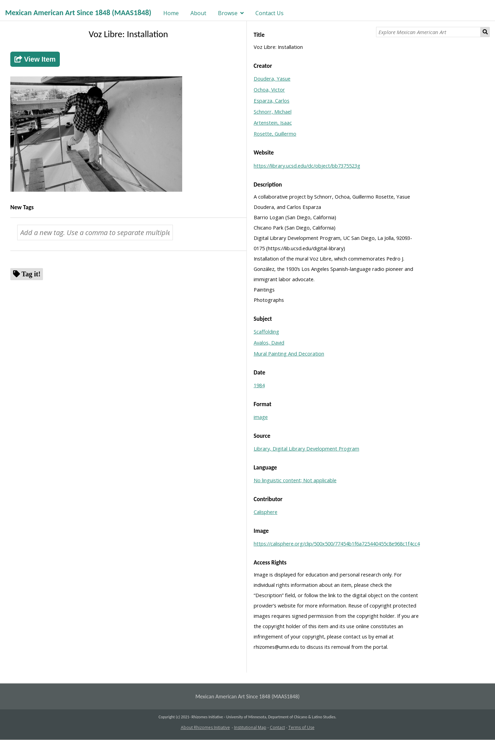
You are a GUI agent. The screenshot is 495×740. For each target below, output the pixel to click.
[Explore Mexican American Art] (428, 32)
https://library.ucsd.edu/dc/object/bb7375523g (307, 165)
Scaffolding (266, 331)
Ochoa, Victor (269, 89)
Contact (277, 727)
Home (171, 13)
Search (485, 32)
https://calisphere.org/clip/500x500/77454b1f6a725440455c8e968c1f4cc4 (337, 543)
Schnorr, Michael (273, 111)
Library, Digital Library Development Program (306, 448)
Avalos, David (269, 342)
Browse (228, 13)
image (261, 416)
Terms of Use (301, 727)
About (198, 13)
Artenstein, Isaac (273, 122)
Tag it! (31, 273)
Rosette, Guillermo (275, 133)
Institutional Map (250, 727)
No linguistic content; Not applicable (295, 480)
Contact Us (269, 13)
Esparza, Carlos (271, 100)
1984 (259, 385)
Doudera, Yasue (272, 78)
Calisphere (265, 511)
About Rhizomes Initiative (205, 727)
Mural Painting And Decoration (289, 353)
